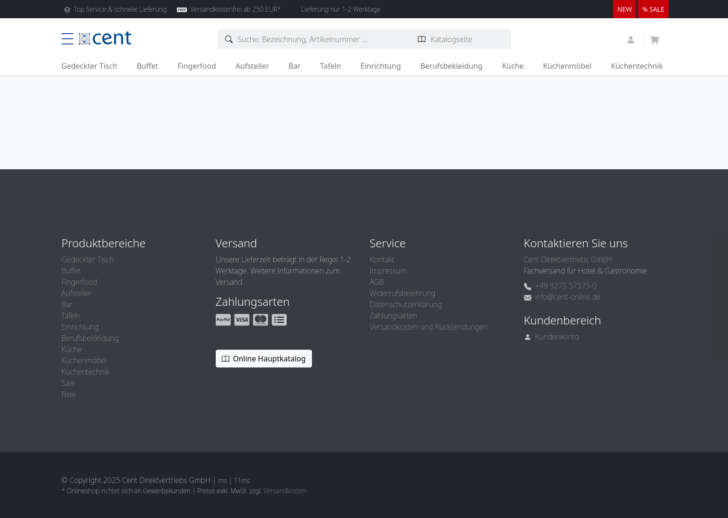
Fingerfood (196, 66)
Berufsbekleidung (451, 66)
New (69, 394)
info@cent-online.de (562, 297)
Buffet (147, 66)
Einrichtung (380, 66)
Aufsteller (252, 66)
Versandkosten (284, 490)
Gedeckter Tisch (90, 66)
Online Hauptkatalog (264, 358)
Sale (68, 383)
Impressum (388, 271)
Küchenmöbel (567, 66)
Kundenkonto (552, 336)
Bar (295, 66)
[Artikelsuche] (229, 39)
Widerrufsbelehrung (403, 293)
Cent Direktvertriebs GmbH (568, 259)
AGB (377, 282)
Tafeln (330, 66)
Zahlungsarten (393, 315)
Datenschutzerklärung (406, 304)
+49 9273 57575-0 (560, 286)
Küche (512, 66)
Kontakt (382, 259)
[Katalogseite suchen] (422, 39)
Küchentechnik (637, 66)
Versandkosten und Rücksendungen (429, 327)
